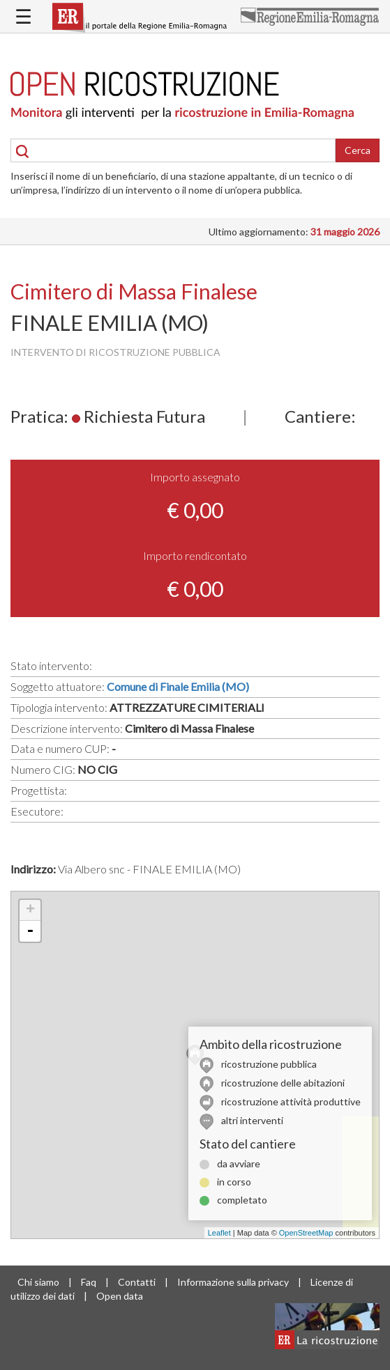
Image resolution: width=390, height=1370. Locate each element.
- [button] (30, 931)
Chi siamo (38, 1282)
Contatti (137, 1282)
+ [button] (30, 910)
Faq (88, 1282)
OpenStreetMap (306, 1233)
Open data (119, 1296)
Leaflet (219, 1233)
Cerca (357, 150)
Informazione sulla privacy (233, 1282)
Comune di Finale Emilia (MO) (178, 686)
